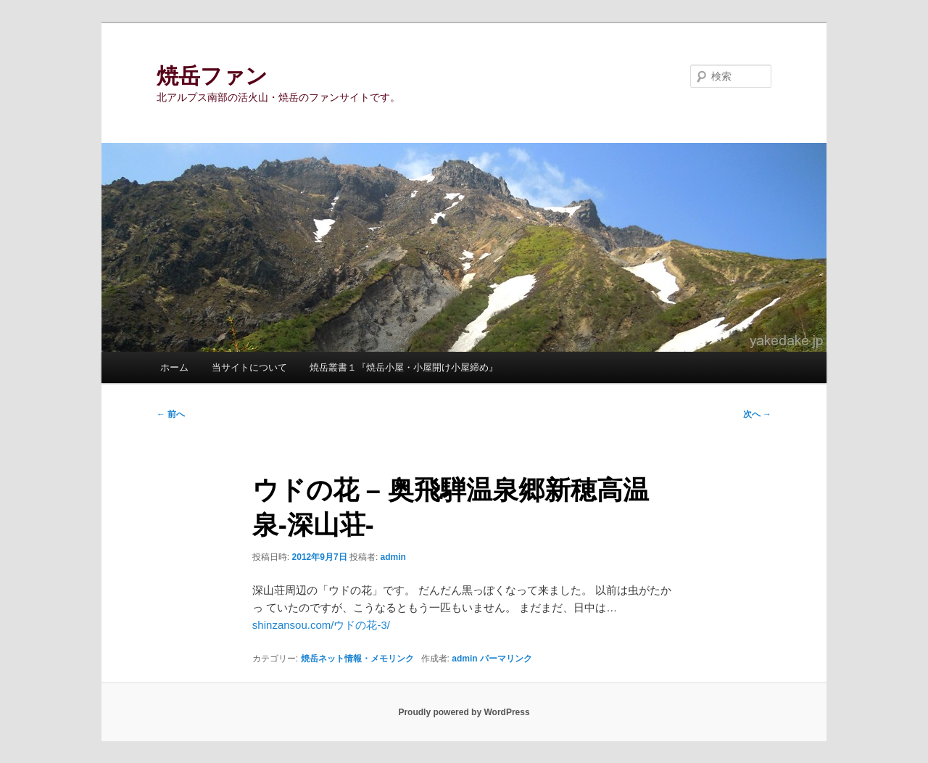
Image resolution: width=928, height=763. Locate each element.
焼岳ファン (212, 76)
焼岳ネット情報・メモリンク (357, 658)
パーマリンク (506, 658)
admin (393, 557)
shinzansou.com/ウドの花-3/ (321, 625)
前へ (171, 414)
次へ (757, 414)
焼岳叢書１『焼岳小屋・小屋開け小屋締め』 (404, 367)
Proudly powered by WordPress (463, 712)
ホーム (174, 367)
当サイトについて (249, 367)
